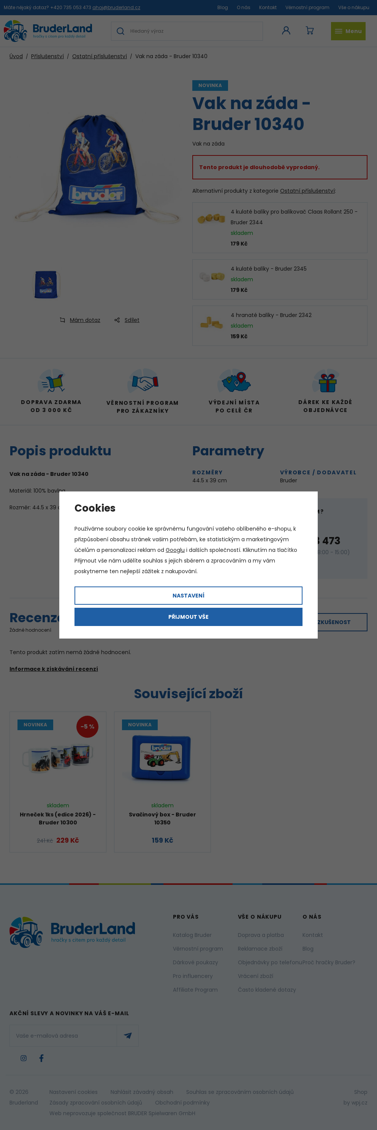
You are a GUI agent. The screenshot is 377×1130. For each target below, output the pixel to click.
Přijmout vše (188, 617)
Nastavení (188, 595)
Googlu (175, 550)
